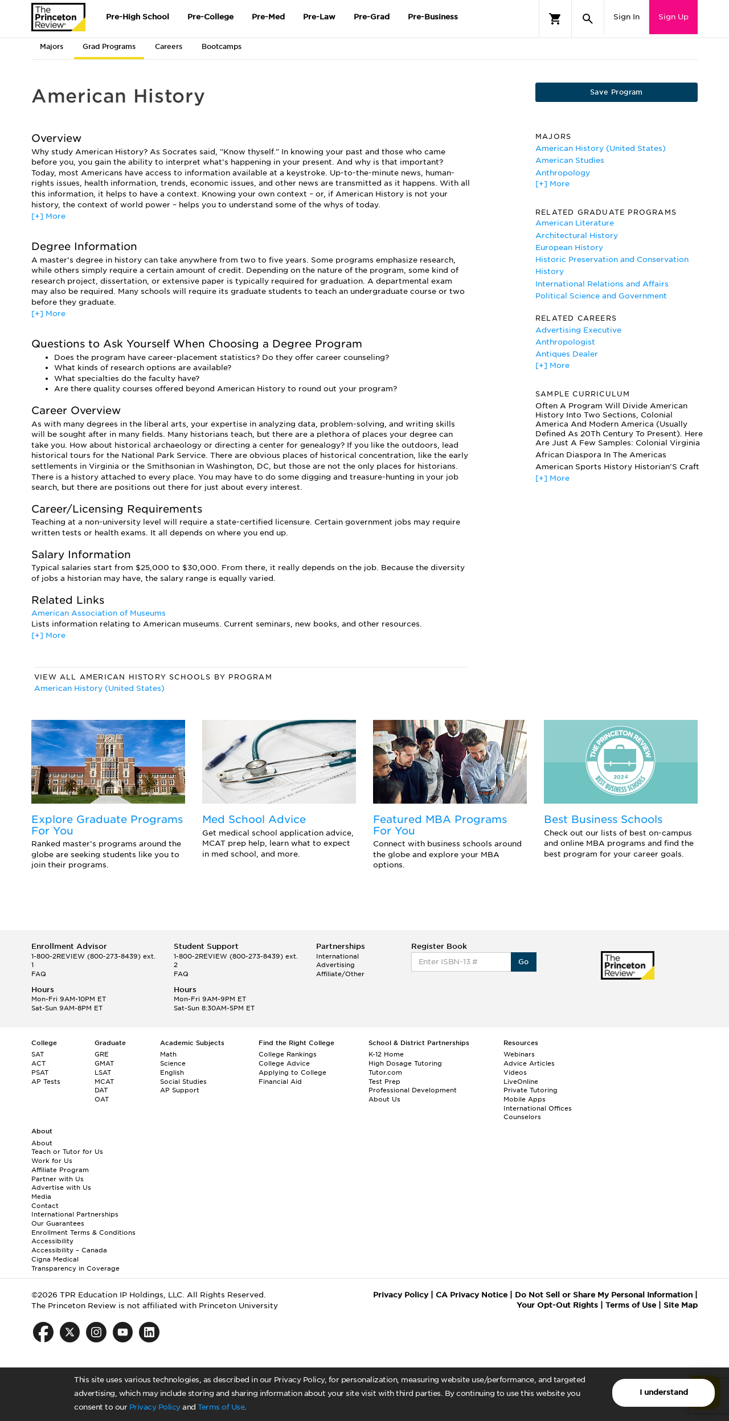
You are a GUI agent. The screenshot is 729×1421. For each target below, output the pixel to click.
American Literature (574, 223)
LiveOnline (520, 1082)
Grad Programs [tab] (109, 46)
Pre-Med (268, 17)
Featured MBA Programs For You (440, 825)
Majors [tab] (51, 46)
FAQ (38, 974)
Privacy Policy (155, 1407)
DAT (101, 1090)
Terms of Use (221, 1407)
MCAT (104, 1082)
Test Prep (384, 1082)
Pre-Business (433, 17)
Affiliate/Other (340, 974)
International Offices (537, 1108)
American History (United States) (99, 688)
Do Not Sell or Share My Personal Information (604, 1295)
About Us (384, 1099)
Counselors (522, 1117)
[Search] (588, 19)
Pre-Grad (372, 17)
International (337, 956)
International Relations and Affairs (602, 284)
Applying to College (292, 1072)
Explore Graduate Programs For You (107, 825)
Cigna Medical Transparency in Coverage (75, 1263)
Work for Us (51, 1161)
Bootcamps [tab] (221, 46)
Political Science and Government (601, 296)
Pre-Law (319, 17)
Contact (45, 1206)
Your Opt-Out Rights (557, 1305)
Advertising (335, 965)
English (172, 1072)
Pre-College (210, 17)
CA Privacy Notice (471, 1295)
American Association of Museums (98, 613)
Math (168, 1054)
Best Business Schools (603, 819)
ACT (38, 1063)
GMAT (104, 1063)
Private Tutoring (530, 1090)
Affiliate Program (60, 1170)
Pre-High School (137, 17)
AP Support (179, 1090)
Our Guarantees (57, 1223)
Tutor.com (385, 1072)
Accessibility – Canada (69, 1250)
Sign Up (673, 17)
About (41, 1143)
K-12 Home (386, 1054)
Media (41, 1197)
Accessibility (52, 1241)
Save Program (616, 92)
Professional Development (412, 1090)
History (549, 271)
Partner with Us (57, 1179)
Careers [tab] (168, 46)
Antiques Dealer (566, 354)
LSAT (103, 1072)
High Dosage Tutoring (405, 1063)
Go (523, 961)
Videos (515, 1072)
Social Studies (183, 1082)
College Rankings (288, 1054)
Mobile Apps (524, 1099)
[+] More (48, 216)
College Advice (284, 1063)
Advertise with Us (61, 1187)
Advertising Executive (578, 330)
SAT (37, 1054)
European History (569, 247)
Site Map (681, 1305)
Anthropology (562, 173)
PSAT (39, 1072)
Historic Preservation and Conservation (612, 259)
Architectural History (576, 235)
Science (173, 1063)
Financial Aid (280, 1082)
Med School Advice (254, 819)
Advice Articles (529, 1063)
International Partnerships (74, 1214)
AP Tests (45, 1082)
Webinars (519, 1054)
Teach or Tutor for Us (67, 1152)
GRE (102, 1054)
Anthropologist (565, 342)
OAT (102, 1099)
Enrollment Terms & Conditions (83, 1232)
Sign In (626, 17)
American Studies (569, 160)
